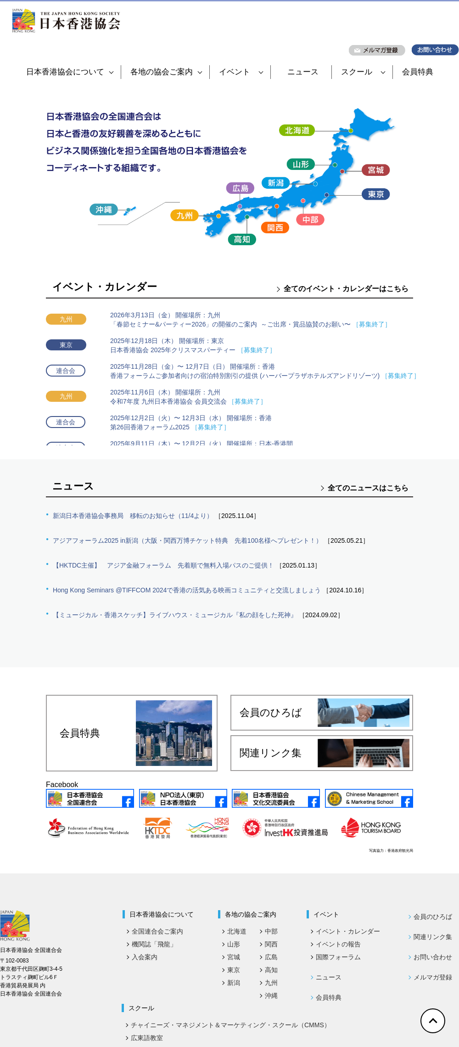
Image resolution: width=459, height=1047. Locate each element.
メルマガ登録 (433, 977)
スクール (363, 72)
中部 (271, 931)
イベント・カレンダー (348, 931)
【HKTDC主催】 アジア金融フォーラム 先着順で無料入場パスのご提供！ (163, 565)
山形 (233, 944)
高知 (271, 970)
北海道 (236, 931)
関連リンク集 (324, 753)
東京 (233, 970)
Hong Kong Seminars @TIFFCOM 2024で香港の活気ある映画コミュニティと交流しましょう (187, 590)
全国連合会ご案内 (157, 931)
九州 (271, 982)
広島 (271, 957)
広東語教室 (147, 1037)
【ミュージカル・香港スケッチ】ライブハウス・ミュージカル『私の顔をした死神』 (175, 615)
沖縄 (271, 995)
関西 (271, 944)
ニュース (303, 72)
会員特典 (417, 72)
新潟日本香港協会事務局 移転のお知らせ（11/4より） (133, 515)
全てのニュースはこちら (368, 488)
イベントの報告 (338, 944)
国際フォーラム (338, 957)
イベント (241, 72)
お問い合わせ (433, 957)
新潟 (233, 982)
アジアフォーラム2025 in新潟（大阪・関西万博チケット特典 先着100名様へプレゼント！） (187, 540)
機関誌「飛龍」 (154, 944)
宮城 (233, 957)
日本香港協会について (69, 72)
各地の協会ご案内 (166, 72)
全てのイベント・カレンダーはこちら (346, 289)
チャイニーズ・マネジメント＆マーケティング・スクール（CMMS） (230, 1025)
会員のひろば (324, 712)
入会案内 (144, 957)
